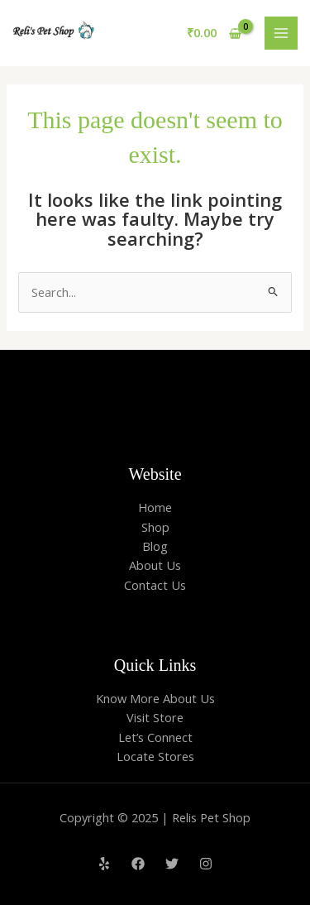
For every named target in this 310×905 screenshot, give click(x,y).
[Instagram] (205, 863)
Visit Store (155, 717)
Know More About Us (155, 698)
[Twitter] (172, 863)
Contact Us (155, 585)
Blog (155, 546)
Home (155, 507)
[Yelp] (104, 863)
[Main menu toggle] (281, 33)
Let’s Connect (155, 737)
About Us (155, 565)
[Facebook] (138, 863)
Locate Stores (155, 756)
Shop (155, 527)
